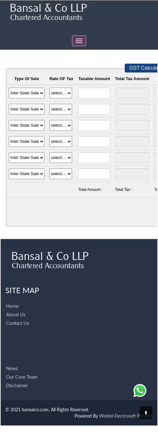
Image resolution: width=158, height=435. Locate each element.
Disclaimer (17, 376)
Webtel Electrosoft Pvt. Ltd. (126, 416)
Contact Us (17, 314)
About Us (16, 305)
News (12, 359)
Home (12, 296)
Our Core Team (21, 367)
